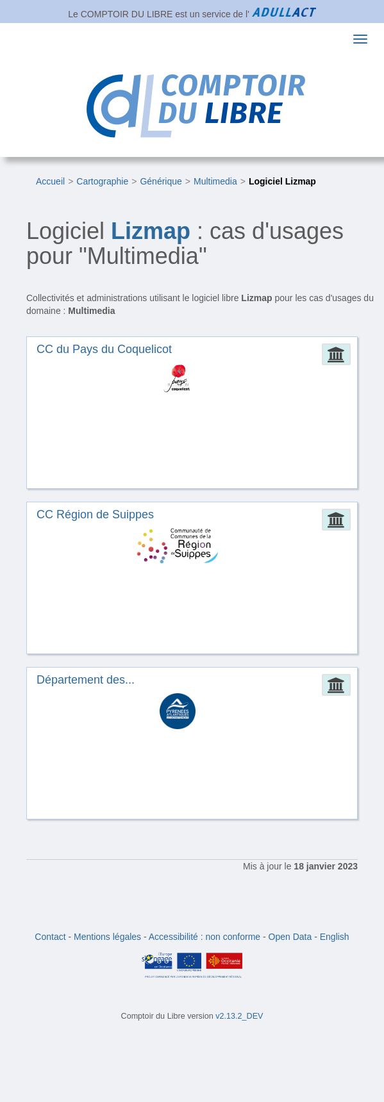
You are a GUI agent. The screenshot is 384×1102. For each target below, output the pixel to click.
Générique (160, 181)
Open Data (290, 937)
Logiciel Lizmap (282, 181)
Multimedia (215, 181)
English (334, 937)
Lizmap (150, 231)
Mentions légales (107, 937)
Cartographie (102, 181)
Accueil (50, 181)
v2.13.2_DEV (239, 1016)
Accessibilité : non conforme (204, 937)
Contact (50, 937)
